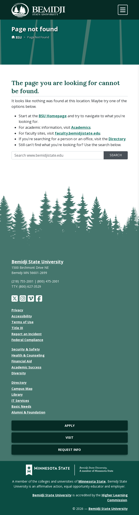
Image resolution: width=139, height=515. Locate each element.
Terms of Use (22, 322)
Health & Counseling (28, 355)
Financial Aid (21, 361)
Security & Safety (25, 349)
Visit (69, 437)
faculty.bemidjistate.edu (77, 133)
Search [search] (116, 155)
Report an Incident (26, 334)
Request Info (69, 449)
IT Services (20, 400)
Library (17, 394)
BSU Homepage (53, 115)
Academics (81, 127)
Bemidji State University (37, 262)
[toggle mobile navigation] (123, 10)
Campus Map (21, 388)
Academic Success (26, 367)
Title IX (17, 328)
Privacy (17, 310)
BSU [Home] (16, 37)
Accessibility (21, 316)
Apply (70, 425)
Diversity (18, 373)
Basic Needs (21, 406)
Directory (117, 138)
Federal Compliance (27, 340)
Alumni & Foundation (28, 412)
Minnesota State (92, 481)
